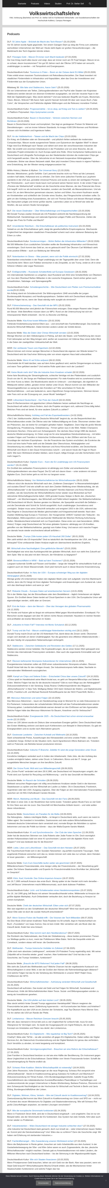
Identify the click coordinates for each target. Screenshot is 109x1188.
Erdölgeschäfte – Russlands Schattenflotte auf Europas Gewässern (43, 272)
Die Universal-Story (48, 170)
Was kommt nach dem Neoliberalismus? (48, 933)
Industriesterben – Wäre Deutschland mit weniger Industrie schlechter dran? (47, 1126)
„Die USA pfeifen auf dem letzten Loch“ (41, 1000)
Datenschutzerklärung (63, 1183)
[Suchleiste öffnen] (90, 3)
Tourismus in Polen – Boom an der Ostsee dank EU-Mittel (56, 72)
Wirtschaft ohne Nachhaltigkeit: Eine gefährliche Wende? (37, 548)
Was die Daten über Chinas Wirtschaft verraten (45, 333)
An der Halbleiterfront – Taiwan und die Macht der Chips (38, 136)
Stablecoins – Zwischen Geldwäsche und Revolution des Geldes (42, 646)
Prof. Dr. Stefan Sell (75, 4)
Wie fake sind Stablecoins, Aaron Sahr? (38, 87)
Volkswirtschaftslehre (54, 13)
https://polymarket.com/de (42, 112)
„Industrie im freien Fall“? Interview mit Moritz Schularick (38, 625)
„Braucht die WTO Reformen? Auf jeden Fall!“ (44, 963)
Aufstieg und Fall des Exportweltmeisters (51, 415)
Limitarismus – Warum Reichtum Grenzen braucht (35, 1018)
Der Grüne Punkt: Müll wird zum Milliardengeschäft (36, 768)
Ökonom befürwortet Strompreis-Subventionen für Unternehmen (42, 661)
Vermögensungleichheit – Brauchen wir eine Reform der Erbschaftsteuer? (64, 1049)
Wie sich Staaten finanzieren (43, 1159)
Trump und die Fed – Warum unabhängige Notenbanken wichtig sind (44, 630)
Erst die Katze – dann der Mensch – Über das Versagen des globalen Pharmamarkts (51, 606)
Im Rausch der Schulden (34, 780)
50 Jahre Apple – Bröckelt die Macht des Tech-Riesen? (37, 42)
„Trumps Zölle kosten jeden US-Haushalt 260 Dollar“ (47, 536)
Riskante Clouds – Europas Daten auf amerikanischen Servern (41, 591)
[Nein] (106, 1180)
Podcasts (35, 4)
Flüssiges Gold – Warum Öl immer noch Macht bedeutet (38, 57)
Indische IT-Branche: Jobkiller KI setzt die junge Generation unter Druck (63, 750)
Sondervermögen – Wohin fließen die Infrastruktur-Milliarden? (58, 241)
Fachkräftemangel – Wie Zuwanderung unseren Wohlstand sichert (43, 1141)
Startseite (22, 4)
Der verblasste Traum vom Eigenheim (30, 348)
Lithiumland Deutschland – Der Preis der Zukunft (35, 400)
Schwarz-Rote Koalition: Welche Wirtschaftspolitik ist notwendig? (42, 1067)
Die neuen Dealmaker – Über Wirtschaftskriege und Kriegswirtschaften (45, 211)
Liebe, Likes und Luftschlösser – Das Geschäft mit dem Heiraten (43, 848)
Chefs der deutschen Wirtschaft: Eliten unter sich (45, 905)
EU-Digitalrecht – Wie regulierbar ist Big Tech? (51, 1034)
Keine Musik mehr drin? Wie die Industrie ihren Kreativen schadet (41, 372)
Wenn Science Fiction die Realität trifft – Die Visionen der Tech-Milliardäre (46, 918)
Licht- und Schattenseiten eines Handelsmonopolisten (55, 890)
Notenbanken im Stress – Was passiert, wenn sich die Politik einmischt (45, 256)
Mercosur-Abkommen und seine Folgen (29, 698)
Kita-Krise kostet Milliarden (35, 320)
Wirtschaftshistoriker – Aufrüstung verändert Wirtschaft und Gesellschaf (63, 982)
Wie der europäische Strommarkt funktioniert (33, 1110)
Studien (58, 4)
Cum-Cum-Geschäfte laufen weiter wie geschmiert (46, 863)
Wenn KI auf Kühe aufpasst (35, 360)
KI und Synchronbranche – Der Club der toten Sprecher (55, 832)
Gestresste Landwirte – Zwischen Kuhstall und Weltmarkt (38, 735)
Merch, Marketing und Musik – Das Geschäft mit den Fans (40, 799)
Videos (47, 4)
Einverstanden (43, 1183)
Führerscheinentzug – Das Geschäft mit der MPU (35, 305)
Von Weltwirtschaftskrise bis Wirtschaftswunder (54, 480)
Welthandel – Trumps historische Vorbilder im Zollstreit (37, 948)
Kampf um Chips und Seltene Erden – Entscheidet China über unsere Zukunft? (49, 676)
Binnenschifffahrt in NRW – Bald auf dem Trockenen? (38, 560)
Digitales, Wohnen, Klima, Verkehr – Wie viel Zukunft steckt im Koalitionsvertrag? (49, 1095)
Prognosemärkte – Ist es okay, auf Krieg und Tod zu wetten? (58, 109)
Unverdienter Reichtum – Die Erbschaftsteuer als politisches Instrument (45, 226)
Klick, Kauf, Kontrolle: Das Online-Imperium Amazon (37, 878)
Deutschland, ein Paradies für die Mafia (41, 814)
